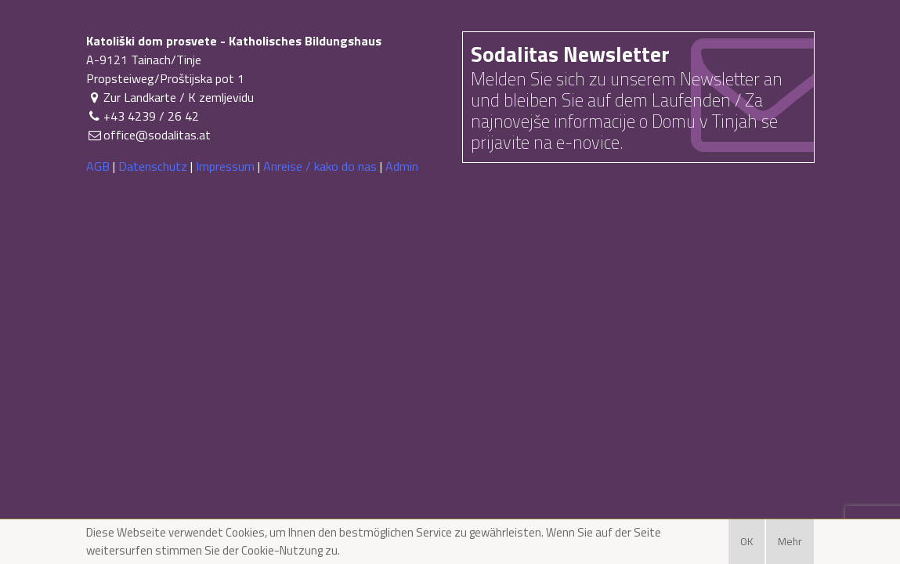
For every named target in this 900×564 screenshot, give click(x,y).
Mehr (790, 541)
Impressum (225, 166)
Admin (401, 166)
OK (746, 541)
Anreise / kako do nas (320, 166)
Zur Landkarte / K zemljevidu (170, 97)
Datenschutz (152, 166)
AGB (98, 166)
